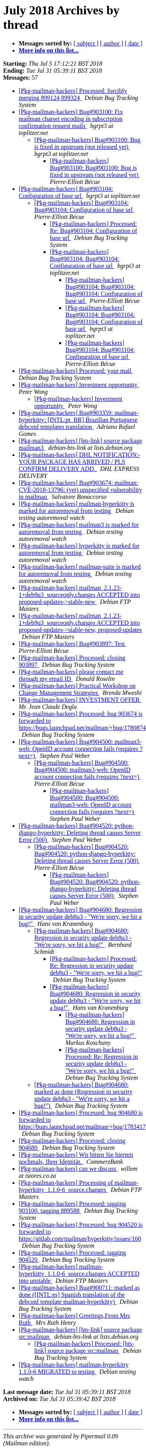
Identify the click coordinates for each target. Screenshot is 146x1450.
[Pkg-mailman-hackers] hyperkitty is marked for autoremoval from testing (79, 549)
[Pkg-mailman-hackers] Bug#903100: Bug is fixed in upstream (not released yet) (87, 143)
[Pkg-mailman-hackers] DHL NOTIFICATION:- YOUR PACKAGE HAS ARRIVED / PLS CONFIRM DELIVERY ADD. (79, 461)
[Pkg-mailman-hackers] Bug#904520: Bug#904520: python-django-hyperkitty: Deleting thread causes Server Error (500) (87, 853)
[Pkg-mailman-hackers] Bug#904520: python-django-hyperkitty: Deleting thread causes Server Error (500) (80, 832)
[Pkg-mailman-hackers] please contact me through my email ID (71, 675)
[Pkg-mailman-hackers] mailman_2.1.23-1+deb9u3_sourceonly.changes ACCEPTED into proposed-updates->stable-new (79, 594)
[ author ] (111, 43)
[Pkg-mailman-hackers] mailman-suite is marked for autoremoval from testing (80, 570)
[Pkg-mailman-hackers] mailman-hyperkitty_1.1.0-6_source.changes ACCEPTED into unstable (79, 1273)
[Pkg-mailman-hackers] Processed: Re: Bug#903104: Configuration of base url (93, 230)
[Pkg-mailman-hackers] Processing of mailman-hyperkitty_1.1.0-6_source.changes (78, 1186)
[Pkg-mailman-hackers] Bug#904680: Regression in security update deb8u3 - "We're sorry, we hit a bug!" (80, 916)
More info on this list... (49, 50)
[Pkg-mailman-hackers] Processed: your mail (76, 370)
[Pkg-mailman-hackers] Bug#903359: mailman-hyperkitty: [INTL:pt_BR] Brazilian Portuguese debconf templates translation (78, 419)
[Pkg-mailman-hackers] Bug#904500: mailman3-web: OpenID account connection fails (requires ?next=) (80, 748)
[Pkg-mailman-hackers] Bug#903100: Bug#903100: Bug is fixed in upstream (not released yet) (95, 167)
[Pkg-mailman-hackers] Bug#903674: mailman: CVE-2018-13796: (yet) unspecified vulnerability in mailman (80, 489)
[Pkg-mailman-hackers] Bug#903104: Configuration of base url (66, 192)
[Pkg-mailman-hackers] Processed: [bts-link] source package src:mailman (84, 1347)
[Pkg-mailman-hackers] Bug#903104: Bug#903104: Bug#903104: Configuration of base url (103, 290)
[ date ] (133, 43)
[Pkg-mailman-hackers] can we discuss (68, 1168)
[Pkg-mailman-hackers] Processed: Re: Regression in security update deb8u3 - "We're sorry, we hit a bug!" (96, 965)
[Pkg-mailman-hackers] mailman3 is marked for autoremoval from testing (79, 528)
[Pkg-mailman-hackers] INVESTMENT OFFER (80, 699)
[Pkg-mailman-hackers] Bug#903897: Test (72, 643)
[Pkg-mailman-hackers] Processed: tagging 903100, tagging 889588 (72, 1207)
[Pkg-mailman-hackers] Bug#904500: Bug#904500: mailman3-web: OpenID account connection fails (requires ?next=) (87, 769)
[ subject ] (86, 43)
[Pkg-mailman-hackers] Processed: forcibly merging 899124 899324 (73, 94)
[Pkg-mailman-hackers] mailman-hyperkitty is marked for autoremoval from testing (76, 507)
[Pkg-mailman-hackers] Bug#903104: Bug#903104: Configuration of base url (84, 206)
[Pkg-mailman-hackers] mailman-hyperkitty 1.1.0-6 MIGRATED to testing (73, 1368)
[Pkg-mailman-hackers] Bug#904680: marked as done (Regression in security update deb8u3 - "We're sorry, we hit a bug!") (83, 1095)
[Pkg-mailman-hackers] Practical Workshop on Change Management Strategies (77, 689)
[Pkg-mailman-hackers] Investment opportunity (79, 384)
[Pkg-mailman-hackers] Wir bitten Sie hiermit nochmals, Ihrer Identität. (76, 1158)
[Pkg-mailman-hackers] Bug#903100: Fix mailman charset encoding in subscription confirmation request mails (71, 118)
